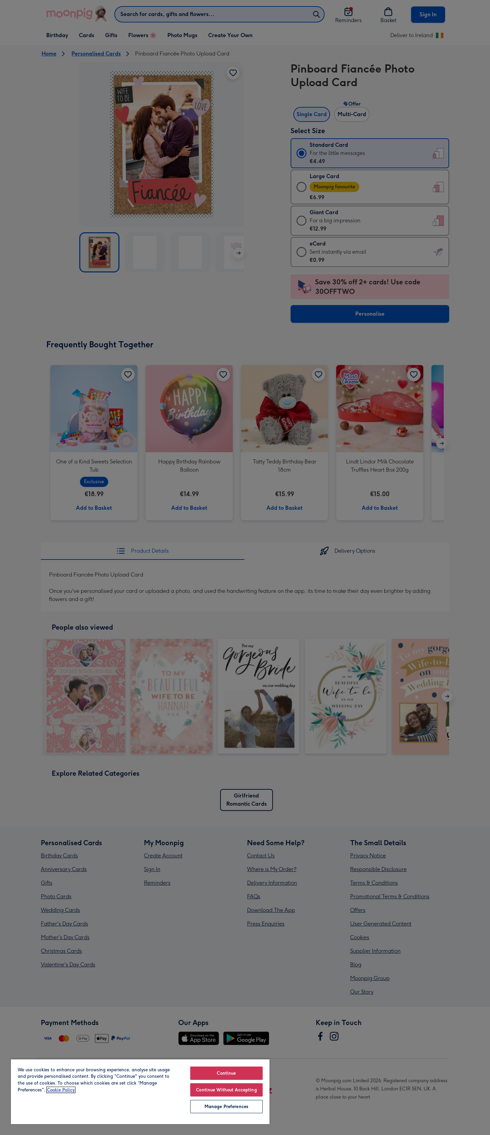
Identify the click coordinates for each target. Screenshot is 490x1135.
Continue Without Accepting (226, 1089)
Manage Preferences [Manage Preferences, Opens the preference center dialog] (226, 1106)
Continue (226, 1073)
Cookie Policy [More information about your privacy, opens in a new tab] (61, 1089)
